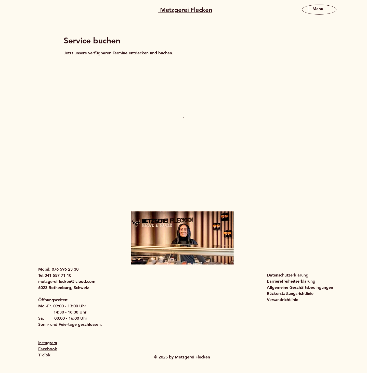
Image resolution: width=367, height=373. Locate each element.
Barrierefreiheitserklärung (291, 281)
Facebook (47, 348)
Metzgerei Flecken (185, 10)
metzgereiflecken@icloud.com (66, 281)
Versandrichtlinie (282, 299)
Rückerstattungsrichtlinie (290, 293)
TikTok (44, 355)
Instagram (47, 342)
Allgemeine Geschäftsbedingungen (300, 287)
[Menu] (314, 9)
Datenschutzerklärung (287, 275)
